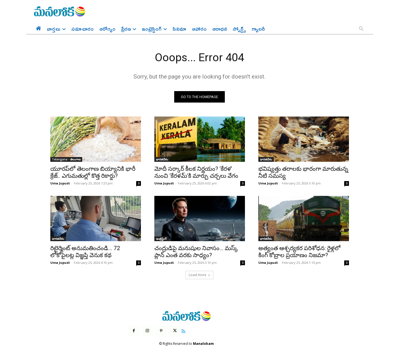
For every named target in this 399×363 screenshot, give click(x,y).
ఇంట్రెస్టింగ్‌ (161, 239)
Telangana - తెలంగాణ (66, 160)
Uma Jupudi (60, 183)
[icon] (183, 331)
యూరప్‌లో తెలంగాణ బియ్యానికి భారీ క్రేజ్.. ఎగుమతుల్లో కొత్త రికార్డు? (92, 172)
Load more (199, 275)
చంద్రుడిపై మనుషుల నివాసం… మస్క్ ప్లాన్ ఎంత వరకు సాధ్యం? (196, 252)
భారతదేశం (162, 160)
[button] (361, 29)
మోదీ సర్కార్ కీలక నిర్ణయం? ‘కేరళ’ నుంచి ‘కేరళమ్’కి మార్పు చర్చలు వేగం (196, 172)
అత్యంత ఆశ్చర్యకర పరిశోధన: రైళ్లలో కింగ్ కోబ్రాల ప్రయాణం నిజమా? (299, 252)
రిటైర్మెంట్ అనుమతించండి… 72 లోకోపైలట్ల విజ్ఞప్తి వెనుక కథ (85, 252)
